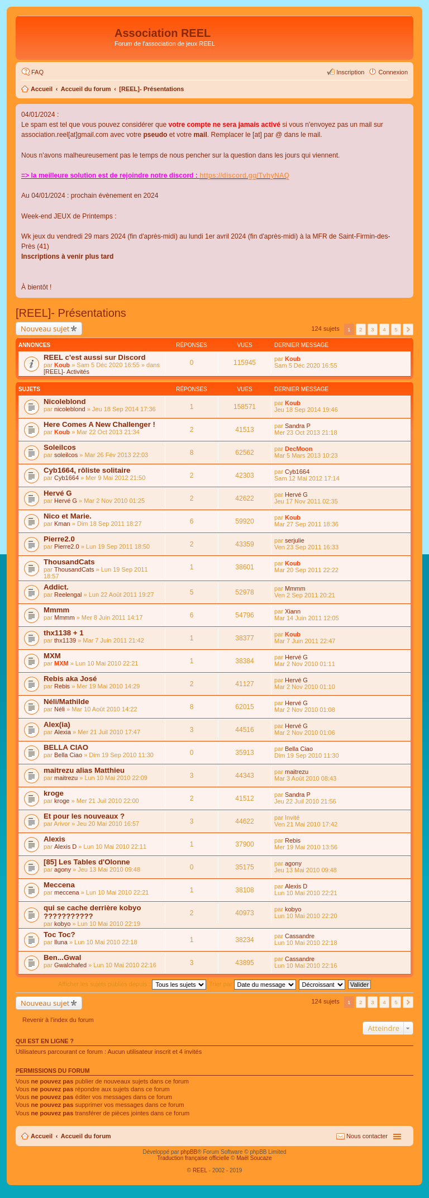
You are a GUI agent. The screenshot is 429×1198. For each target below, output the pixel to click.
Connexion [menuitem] (393, 72)
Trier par (252, 984)
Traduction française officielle (193, 1158)
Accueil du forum (86, 88)
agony (62, 869)
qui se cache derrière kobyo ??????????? (92, 912)
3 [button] (372, 329)
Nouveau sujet (45, 329)
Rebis (62, 686)
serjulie (294, 540)
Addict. (56, 587)
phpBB (188, 1152)
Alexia (62, 732)
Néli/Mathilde (66, 701)
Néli (59, 709)
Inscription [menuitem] (350, 72)
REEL (200, 1170)
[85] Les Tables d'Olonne (87, 862)
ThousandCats (69, 562)
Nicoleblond (64, 401)
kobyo (62, 923)
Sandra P (298, 425)
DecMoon (299, 448)
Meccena (59, 885)
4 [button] (384, 329)
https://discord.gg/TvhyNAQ (244, 175)
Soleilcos (60, 447)
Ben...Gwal (62, 957)
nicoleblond (69, 409)
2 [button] (361, 329)
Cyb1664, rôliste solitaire (87, 470)
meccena (66, 892)
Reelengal (68, 594)
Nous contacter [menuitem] (367, 1136)
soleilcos (66, 454)
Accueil (42, 88)
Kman (62, 523)
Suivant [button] (408, 329)
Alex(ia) (57, 724)
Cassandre (299, 936)
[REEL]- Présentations (151, 88)
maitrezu (66, 777)
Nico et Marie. (68, 516)
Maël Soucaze (253, 1158)
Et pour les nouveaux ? (84, 816)
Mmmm (295, 588)
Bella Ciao (68, 755)
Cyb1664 (66, 477)
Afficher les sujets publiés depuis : (132, 984)
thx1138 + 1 (63, 633)
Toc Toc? (59, 934)
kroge (54, 793)
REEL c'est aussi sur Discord (94, 357)
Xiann (293, 611)
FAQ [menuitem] (37, 72)
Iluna (61, 942)
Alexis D (65, 846)
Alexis (54, 839)
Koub (62, 365)
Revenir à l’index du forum (58, 1019)
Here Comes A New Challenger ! (99, 424)
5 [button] (396, 329)
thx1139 (65, 640)
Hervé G (58, 493)
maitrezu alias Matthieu (84, 770)
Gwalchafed (70, 965)
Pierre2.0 (59, 539)
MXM (52, 656)
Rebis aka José (70, 678)
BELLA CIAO (66, 747)
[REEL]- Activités (66, 371)
